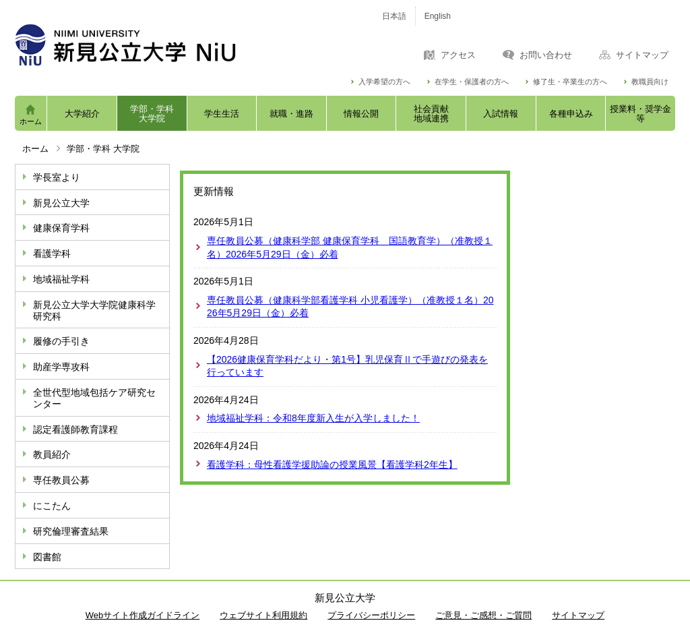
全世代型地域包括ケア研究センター (94, 398)
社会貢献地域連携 (431, 113)
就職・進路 (291, 114)
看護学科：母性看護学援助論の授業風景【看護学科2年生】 (332, 464)
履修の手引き (61, 341)
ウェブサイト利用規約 (263, 615)
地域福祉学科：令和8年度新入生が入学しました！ (313, 418)
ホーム (31, 121)
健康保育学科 (61, 227)
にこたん (52, 505)
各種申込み (571, 114)
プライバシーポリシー (371, 615)
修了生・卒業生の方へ (570, 82)
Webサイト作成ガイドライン (143, 615)
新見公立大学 (61, 203)
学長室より (56, 177)
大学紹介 (82, 114)
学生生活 (221, 114)
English (438, 16)
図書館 (47, 556)
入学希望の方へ (384, 82)
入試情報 (500, 114)
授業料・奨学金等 (640, 113)
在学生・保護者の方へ (472, 82)
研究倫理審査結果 (70, 531)
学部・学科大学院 (152, 113)
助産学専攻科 (61, 366)
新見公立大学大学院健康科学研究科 (94, 310)
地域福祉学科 (61, 279)
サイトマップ (642, 55)
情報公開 (361, 114)
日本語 (394, 16)
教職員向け (649, 82)
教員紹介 (52, 454)
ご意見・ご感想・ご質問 (483, 615)
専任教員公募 (61, 480)
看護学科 (52, 253)
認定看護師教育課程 (75, 429)
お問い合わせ (546, 55)
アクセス (458, 55)
